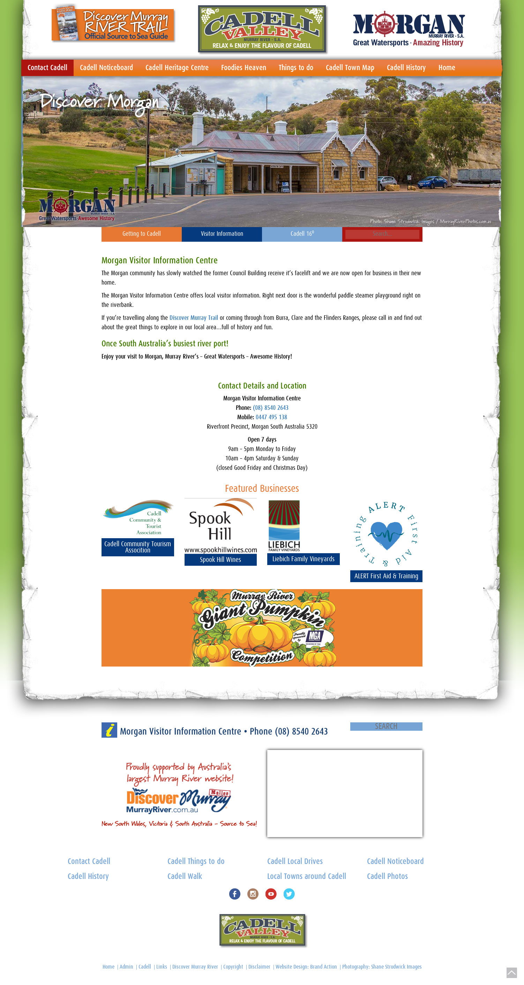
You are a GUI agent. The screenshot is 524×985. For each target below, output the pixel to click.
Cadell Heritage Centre (177, 68)
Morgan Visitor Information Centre (182, 731)
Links (161, 967)
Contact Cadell (47, 68)
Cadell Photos (387, 877)
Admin (126, 967)
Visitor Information (222, 234)
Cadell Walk (184, 877)
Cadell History (406, 68)
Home (447, 68)
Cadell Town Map (350, 68)
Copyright (233, 967)
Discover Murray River (195, 967)
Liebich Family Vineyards (303, 559)
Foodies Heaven (243, 68)
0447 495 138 (271, 417)
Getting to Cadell (141, 234)
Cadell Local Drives (295, 862)
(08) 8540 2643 (271, 408)
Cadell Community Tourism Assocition (137, 547)
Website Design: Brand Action (306, 967)
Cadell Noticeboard (106, 68)
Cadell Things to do (196, 862)
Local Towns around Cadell (306, 877)
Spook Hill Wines (220, 560)
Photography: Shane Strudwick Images (382, 967)
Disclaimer (259, 967)
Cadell (145, 967)
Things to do (296, 68)
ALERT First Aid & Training (386, 576)
